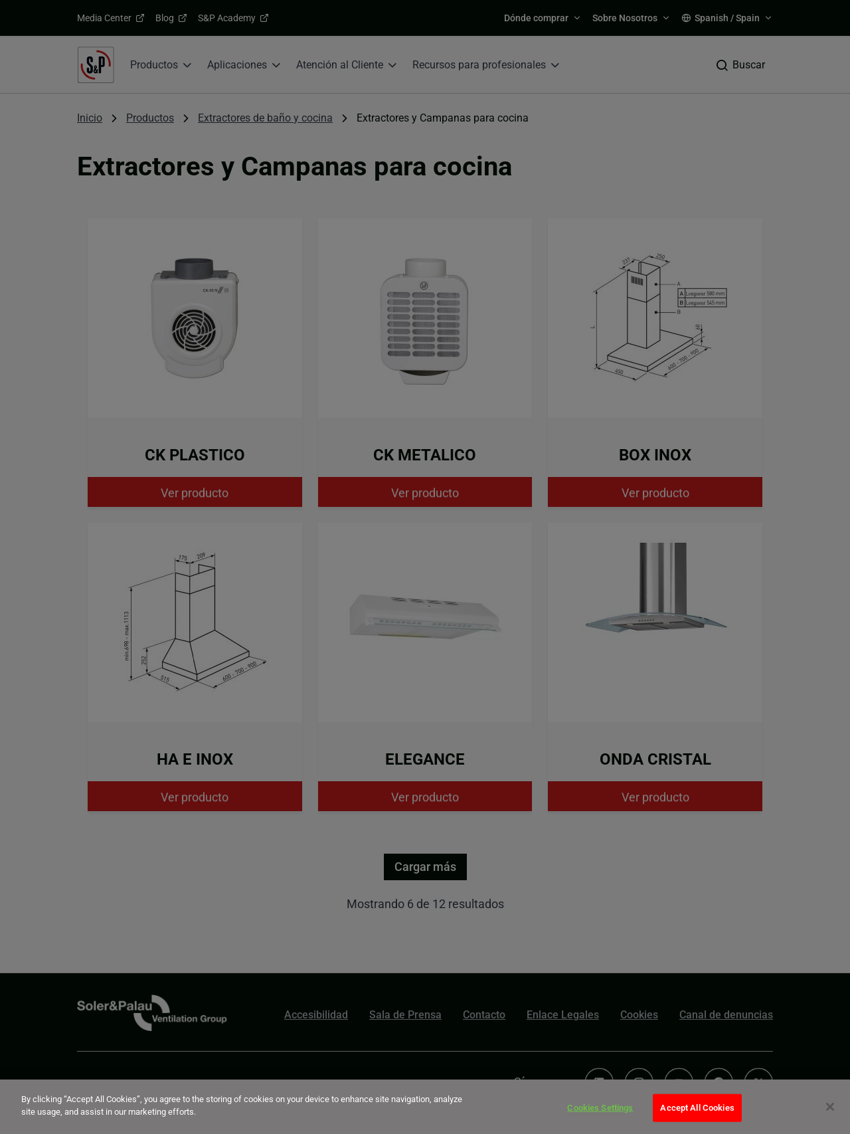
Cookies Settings (600, 1108)
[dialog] (425, 1107)
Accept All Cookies (697, 1108)
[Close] (830, 1106)
